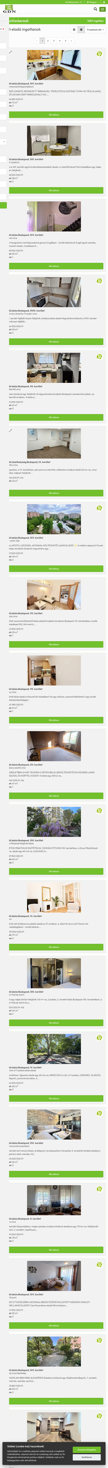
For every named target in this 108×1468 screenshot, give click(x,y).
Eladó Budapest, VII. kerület (23, 613)
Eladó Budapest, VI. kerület (23, 916)
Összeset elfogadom (87, 1450)
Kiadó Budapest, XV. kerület (23, 764)
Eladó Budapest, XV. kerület (23, 386)
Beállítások (87, 1457)
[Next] (71, 41)
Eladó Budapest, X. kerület (23, 1218)
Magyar (92, 2)
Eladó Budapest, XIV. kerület (24, 83)
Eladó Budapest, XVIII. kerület (25, 310)
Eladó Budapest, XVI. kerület (24, 1142)
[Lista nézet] (81, 29)
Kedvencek (73, 2)
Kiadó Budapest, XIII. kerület (24, 991)
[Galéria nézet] (74, 29)
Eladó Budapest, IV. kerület (23, 1067)
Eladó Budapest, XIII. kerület (24, 159)
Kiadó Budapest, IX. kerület (27, 461)
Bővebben (54, 114)
